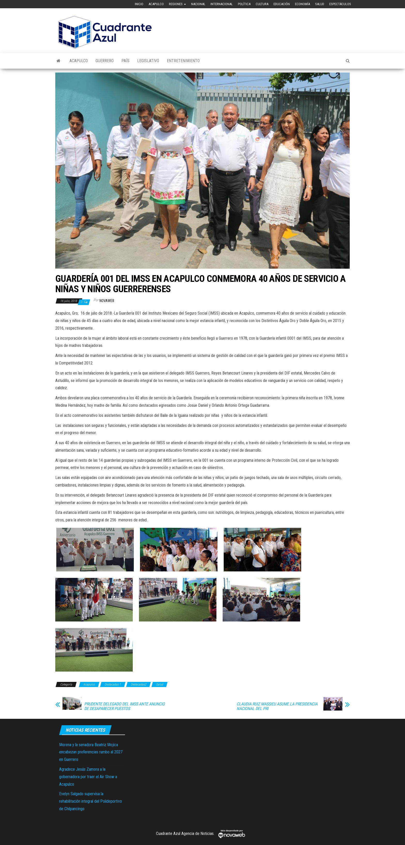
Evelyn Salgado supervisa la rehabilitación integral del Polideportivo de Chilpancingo (90, 801)
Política (244, 4)
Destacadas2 (138, 684)
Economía (302, 4)
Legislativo (148, 60)
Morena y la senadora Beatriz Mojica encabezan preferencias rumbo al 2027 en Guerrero (90, 752)
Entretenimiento (183, 60)
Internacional (222, 4)
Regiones (177, 4)
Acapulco (156, 4)
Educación (282, 4)
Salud (319, 4)
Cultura (262, 4)
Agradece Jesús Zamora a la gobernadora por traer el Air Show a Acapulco (88, 777)
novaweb (106, 301)
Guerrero (105, 60)
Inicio (139, 4)
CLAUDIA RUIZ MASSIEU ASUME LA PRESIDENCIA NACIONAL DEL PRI (277, 706)
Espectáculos (340, 4)
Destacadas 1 (113, 684)
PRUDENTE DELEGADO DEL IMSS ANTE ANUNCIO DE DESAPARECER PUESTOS (124, 706)
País (125, 60)
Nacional (198, 4)
